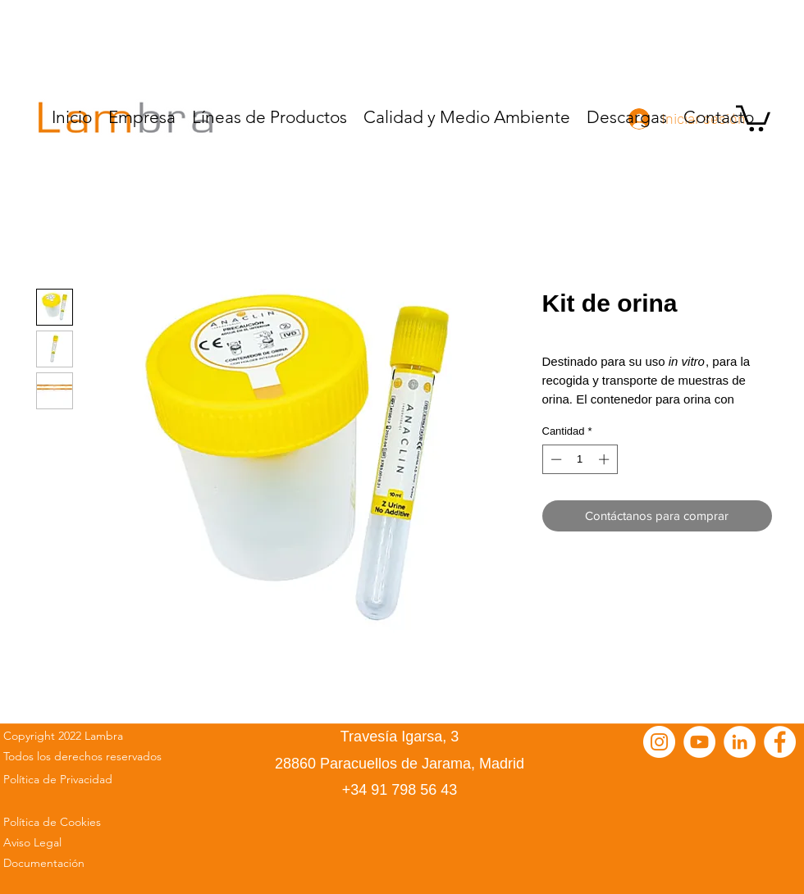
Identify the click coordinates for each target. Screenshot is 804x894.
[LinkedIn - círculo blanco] (740, 742)
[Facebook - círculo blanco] (780, 742)
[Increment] (605, 459)
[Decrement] (554, 459)
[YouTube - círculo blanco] (699, 742)
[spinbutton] (580, 459)
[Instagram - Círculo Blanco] (659, 742)
